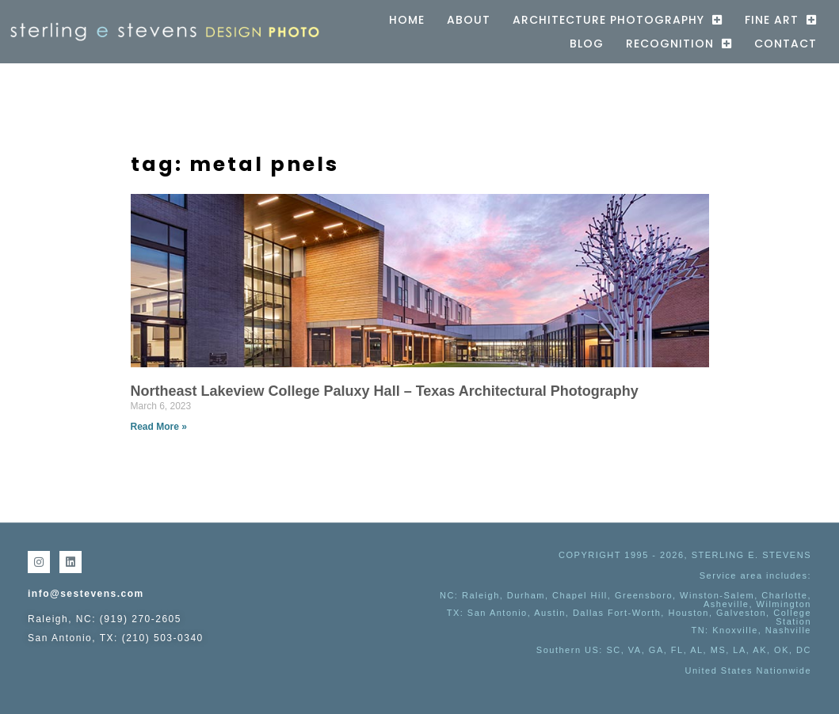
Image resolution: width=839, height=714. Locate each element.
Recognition (679, 43)
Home (407, 20)
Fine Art (781, 20)
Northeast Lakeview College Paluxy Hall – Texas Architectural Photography (385, 391)
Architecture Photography (618, 20)
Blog (587, 43)
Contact (785, 43)
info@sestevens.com (86, 593)
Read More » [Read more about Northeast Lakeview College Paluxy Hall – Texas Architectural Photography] (159, 426)
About (468, 20)
